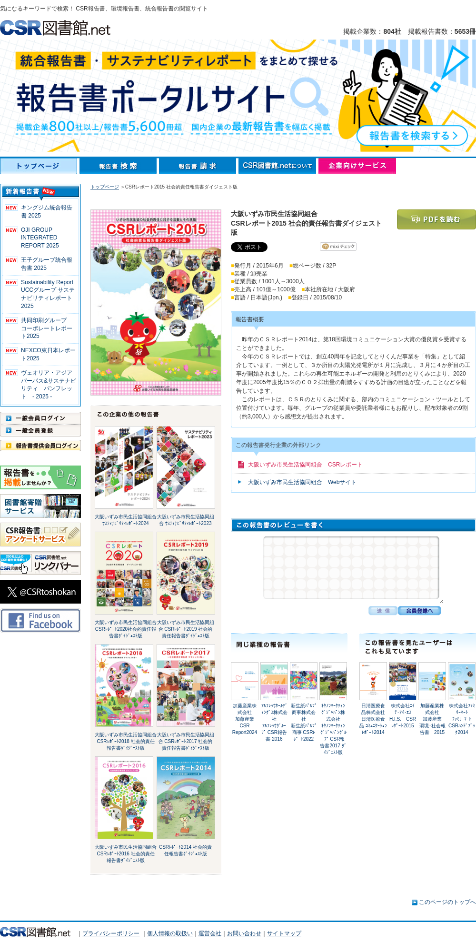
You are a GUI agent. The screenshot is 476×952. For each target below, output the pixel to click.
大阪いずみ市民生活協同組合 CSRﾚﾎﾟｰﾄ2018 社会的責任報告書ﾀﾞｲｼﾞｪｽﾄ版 (126, 741)
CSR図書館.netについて (278, 166)
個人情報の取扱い (170, 933)
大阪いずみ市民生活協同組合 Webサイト (302, 482)
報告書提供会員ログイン (40, 445)
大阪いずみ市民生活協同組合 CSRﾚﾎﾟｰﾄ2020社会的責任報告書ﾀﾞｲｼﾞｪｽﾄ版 (126, 629)
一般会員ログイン (40, 418)
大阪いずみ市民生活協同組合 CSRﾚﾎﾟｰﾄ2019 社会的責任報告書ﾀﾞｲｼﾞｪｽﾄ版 (185, 629)
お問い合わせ (244, 933)
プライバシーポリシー (110, 933)
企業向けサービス (357, 166)
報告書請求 (198, 166)
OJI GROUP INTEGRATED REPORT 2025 (40, 238)
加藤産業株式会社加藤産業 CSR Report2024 (244, 719)
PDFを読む (436, 219)
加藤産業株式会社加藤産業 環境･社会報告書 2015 (433, 719)
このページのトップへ (447, 902)
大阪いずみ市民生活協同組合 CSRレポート (305, 464)
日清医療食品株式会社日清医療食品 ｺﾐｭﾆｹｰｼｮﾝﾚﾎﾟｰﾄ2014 (373, 719)
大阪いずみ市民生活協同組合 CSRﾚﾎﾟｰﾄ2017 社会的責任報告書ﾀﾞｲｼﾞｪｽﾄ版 (185, 741)
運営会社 (209, 933)
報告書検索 (119, 166)
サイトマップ (284, 933)
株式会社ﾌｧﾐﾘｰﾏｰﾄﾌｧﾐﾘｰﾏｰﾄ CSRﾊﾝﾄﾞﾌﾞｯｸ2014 (461, 719)
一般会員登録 (40, 430)
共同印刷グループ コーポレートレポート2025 (46, 328)
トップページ (39, 166)
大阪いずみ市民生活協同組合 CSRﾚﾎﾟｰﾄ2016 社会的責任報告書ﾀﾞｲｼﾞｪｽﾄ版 (126, 853)
